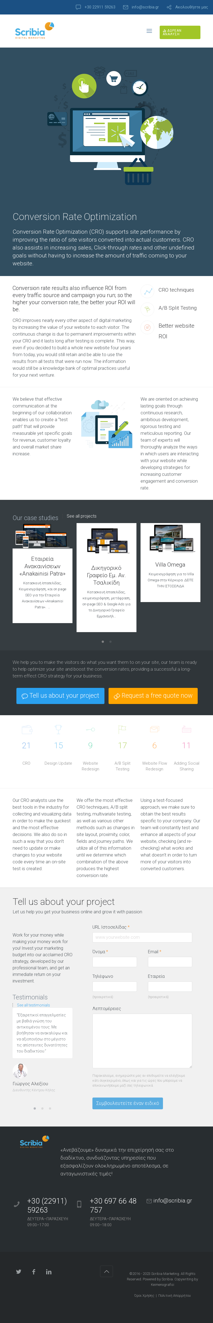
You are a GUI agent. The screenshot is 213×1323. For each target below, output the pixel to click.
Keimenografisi (162, 1285)
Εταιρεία (156, 976)
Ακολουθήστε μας (191, 7)
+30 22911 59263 (99, 7)
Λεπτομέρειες (106, 1008)
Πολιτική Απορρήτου (174, 1295)
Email (154, 951)
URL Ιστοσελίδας (113, 927)
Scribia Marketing (165, 1274)
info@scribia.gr (145, 7)
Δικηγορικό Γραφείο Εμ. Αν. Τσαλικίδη (106, 575)
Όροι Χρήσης (144, 1295)
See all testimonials (33, 1005)
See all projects (82, 516)
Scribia (167, 1279)
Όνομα (100, 951)
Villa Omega (170, 564)
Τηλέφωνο (102, 976)
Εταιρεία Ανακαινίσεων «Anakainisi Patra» (42, 566)
